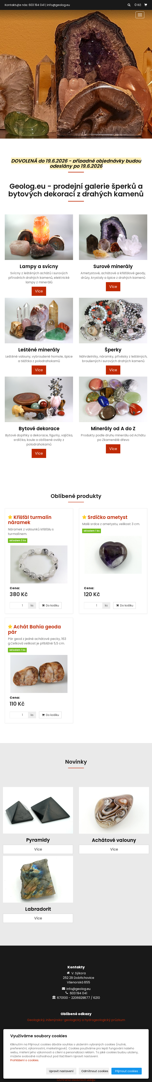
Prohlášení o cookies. (24, 1060)
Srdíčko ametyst (107, 517)
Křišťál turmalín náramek (29, 520)
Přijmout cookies (126, 1071)
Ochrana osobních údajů (76, 1079)
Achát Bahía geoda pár (34, 629)
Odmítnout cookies (94, 1071)
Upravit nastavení (61, 1071)
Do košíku (50, 605)
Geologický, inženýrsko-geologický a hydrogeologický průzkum (76, 1020)
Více (39, 291)
